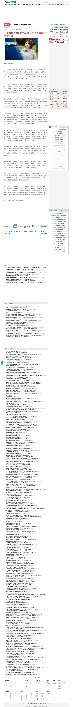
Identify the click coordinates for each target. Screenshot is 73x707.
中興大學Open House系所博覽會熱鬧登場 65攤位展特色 (19, 591)
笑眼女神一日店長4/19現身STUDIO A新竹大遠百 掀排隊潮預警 (20, 572)
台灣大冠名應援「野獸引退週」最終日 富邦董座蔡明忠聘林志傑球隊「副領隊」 (24, 516)
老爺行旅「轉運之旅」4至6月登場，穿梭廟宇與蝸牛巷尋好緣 (20, 620)
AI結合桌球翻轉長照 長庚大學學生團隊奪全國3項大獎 (18, 562)
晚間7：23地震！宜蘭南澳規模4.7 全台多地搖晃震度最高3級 (20, 477)
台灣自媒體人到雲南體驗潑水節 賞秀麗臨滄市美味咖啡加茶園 (20, 317)
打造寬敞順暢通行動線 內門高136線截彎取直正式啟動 (18, 565)
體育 (42, 4)
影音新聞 (7, 691)
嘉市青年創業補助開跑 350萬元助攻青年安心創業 (17, 507)
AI (38, 231)
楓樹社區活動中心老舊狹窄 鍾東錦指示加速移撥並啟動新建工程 (20, 274)
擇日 (48, 685)
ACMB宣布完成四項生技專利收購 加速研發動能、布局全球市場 (20, 484)
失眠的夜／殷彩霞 (10, 403)
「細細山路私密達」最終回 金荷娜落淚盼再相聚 (62, 139)
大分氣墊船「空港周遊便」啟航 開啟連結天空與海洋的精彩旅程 (20, 456)
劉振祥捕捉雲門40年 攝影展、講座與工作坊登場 (17, 356)
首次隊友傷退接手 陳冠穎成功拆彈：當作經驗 (61, 141)
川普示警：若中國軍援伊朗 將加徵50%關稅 (61, 166)
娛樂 (39, 4)
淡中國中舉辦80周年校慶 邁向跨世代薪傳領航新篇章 (18, 464)
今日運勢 (55, 24)
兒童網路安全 (40, 703)
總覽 (37, 693)
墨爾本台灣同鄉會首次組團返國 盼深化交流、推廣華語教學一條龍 (21, 476)
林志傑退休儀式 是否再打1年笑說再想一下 (61, 129)
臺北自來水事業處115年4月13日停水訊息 (15, 555)
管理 (37, 698)
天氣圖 (59, 688)
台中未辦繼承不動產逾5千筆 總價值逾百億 (15, 567)
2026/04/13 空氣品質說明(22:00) (59, 215)
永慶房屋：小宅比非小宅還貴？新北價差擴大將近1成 (18, 542)
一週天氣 (59, 683)
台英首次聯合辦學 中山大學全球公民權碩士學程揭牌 (18, 597)
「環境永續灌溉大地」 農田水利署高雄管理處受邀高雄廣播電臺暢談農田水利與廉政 (25, 627)
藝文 (42, 695)
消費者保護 (35, 703)
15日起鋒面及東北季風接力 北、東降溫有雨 (16, 482)
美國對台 (42, 231)
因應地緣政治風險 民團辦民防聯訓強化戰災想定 (62, 137)
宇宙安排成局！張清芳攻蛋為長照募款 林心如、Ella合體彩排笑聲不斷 (22, 661)
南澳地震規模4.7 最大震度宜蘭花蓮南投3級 (16, 443)
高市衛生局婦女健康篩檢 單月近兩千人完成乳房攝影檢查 (19, 666)
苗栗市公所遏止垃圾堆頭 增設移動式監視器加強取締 (18, 593)
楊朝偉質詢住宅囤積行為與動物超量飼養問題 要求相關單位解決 (20, 387)
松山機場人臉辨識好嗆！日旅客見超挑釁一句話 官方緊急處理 (20, 315)
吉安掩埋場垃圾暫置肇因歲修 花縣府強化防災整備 (17, 430)
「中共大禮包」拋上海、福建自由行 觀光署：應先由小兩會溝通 (20, 327)
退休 (17, 231)
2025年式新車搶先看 (58, 42)
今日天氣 (51, 27)
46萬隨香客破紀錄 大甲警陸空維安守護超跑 (16, 576)
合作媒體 (60, 2)
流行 (15, 688)
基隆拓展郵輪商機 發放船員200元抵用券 (15, 473)
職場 (27, 4)
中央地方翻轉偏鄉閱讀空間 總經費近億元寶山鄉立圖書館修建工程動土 (22, 364)
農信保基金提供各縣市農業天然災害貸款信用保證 (17, 536)
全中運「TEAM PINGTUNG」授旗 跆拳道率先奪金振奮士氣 (19, 531)
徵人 (49, 703)
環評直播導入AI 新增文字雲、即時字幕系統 (16, 432)
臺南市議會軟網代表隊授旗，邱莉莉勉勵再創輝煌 (17, 610)
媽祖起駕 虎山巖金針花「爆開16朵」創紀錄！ (61, 217)
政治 (12, 4)
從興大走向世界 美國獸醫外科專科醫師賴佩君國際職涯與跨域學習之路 (22, 460)
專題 (9, 4)
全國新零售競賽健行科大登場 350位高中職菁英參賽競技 (19, 664)
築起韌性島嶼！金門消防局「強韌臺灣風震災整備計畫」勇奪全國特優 (22, 596)
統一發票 (54, 683)
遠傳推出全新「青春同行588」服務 (14, 447)
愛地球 (42, 698)
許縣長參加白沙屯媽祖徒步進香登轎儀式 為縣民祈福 (18, 645)
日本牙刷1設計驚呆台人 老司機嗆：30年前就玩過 (17, 377)
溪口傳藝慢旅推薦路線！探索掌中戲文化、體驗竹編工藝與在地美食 (21, 450)
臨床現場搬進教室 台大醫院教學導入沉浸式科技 (17, 434)
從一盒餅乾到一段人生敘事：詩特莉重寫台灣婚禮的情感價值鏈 (20, 416)
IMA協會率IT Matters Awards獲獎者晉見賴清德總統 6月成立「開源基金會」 (23, 425)
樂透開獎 (66, 27)
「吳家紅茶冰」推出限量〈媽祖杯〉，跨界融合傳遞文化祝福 (20, 607)
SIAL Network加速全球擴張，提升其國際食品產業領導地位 (19, 503)
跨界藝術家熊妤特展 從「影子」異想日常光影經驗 (17, 451)
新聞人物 (27, 680)
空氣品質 (56, 27)
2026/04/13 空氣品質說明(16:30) (13, 546)
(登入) (67, 2)
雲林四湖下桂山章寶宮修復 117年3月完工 (15, 529)
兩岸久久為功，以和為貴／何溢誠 (59, 221)
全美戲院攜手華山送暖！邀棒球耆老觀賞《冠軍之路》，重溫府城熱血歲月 (23, 646)
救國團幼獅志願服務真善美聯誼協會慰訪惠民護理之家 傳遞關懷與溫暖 (22, 458)
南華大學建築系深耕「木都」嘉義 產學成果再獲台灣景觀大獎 (20, 515)
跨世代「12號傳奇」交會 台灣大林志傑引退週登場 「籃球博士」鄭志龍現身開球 (24, 614)
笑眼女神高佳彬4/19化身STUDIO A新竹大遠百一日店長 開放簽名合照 (22, 609)
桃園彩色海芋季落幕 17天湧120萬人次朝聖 (15, 559)
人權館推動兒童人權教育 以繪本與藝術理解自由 (17, 547)
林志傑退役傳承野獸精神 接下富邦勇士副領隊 (61, 131)
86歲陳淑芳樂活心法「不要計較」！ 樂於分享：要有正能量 (19, 269)
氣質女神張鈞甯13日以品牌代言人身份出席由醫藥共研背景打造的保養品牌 (23, 615)
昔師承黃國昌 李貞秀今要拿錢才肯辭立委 (15, 370)
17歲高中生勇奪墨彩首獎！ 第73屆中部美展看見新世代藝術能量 (20, 277)
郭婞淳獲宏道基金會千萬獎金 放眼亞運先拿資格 (17, 275)
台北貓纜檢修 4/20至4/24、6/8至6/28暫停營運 (16, 502)
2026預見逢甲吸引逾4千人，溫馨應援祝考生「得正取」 (18, 463)
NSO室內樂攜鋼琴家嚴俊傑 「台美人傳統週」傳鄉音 (18, 638)
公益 (42, 696)
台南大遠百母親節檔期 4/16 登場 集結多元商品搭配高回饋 (19, 580)
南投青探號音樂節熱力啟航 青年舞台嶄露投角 (16, 365)
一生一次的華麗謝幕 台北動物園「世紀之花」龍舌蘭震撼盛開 (20, 669)
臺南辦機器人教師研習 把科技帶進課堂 (15, 601)
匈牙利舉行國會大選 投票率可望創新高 (60, 154)
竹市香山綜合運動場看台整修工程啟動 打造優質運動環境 (19, 469)
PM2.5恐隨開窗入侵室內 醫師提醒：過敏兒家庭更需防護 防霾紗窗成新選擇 (23, 667)
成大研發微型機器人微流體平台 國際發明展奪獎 (17, 497)
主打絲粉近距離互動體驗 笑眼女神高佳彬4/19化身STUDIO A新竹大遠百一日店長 (24, 658)
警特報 (64, 682)
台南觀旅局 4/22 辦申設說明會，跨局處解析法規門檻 (18, 573)
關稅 (33, 231)
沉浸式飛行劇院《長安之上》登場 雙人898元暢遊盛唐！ (19, 336)
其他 (15, 695)
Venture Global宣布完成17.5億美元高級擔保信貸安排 (18, 619)
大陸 (67, 4)
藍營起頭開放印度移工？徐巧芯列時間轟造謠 (61, 168)
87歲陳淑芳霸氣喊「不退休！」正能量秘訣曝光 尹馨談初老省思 (20, 272)
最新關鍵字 (49, 693)
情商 (15, 683)
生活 (45, 4)
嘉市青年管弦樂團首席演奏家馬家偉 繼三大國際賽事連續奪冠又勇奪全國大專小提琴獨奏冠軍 (27, 489)
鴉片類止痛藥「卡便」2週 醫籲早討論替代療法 (16, 537)
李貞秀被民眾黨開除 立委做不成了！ (14, 513)
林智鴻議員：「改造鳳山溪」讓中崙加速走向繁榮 (62, 233)
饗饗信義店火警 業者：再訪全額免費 (14, 351)
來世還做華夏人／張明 (11, 396)
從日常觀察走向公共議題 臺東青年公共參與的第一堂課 (18, 533)
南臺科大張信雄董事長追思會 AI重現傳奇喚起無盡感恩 (18, 279)
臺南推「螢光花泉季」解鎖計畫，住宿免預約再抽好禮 (18, 636)
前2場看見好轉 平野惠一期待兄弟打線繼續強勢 (62, 145)
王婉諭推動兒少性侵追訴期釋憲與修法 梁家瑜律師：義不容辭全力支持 (22, 411)
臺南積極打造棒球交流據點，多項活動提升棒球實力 (17, 632)
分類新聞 (7, 680)
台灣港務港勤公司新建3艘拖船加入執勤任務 (16, 378)
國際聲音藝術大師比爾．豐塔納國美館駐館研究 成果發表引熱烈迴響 (21, 674)
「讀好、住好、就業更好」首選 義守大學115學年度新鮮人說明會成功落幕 (23, 401)
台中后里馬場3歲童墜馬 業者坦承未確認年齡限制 (17, 511)
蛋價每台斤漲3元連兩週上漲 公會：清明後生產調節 (17, 455)
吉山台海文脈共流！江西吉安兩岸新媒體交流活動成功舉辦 (19, 367)
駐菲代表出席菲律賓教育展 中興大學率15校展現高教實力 (19, 495)
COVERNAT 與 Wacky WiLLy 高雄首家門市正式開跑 (18, 662)
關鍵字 (48, 691)
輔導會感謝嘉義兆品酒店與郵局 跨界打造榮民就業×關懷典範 (20, 314)
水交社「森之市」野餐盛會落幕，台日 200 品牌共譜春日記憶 (20, 653)
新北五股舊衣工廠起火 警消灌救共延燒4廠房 (61, 135)
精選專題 (38, 682)
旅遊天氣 (59, 685)
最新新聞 (53, 210)
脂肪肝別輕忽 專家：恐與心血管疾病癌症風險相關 (17, 606)
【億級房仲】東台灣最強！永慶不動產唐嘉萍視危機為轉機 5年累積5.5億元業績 (24, 282)
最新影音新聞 (64, 210)
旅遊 (55, 4)
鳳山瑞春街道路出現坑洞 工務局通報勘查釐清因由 (17, 560)
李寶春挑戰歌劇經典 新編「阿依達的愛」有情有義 (17, 435)
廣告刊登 (31, 703)
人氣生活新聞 (64, 126)
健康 (36, 4)
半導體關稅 (24, 231)
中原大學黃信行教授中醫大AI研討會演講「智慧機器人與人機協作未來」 (22, 481)
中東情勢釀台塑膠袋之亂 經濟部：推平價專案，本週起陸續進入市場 (21, 320)
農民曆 (51, 24)
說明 (64, 2)
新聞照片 (23, 691)
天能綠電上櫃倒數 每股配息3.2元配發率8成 (16, 604)
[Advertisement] (26, 246)
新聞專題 (38, 680)
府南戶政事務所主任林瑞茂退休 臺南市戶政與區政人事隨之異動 (20, 280)
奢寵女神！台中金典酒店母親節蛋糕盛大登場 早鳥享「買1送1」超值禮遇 (22, 575)
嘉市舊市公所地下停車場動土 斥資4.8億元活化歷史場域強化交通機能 (21, 526)
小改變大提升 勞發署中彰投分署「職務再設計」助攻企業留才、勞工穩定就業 (23, 332)
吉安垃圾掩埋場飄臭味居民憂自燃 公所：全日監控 (17, 490)
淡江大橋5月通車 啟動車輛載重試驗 (14, 521)
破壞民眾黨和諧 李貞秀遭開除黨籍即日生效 (16, 625)
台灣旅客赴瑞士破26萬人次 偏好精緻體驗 (15, 518)
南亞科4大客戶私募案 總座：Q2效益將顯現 (16, 628)
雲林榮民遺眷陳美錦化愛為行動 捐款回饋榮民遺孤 (17, 310)
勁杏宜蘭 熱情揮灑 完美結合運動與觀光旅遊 (16, 362)
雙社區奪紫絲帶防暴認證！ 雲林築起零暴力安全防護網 (18, 578)
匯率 (36, 231)
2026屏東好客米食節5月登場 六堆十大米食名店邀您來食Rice (20, 568)
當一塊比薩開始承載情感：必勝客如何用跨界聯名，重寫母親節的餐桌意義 (23, 335)
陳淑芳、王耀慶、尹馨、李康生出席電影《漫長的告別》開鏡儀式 (21, 271)
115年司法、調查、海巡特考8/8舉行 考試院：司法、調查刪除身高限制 (22, 659)
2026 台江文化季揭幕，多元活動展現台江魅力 (16, 557)
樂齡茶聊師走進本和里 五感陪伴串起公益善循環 (17, 612)
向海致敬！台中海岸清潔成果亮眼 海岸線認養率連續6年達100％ (20, 640)
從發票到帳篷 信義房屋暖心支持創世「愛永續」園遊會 (18, 549)
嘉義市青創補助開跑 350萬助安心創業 (14, 670)
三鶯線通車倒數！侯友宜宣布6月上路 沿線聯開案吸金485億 (19, 544)
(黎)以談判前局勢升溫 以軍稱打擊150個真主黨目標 (22, 24)
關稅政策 (29, 231)
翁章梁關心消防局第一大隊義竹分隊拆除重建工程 (17, 602)
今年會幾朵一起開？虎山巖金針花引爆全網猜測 (62, 150)
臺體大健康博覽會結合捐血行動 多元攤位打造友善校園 (18, 523)
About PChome (45, 703)
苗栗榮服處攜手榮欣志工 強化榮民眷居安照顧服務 (17, 466)
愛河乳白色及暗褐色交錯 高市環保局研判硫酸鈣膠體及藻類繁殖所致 (21, 328)
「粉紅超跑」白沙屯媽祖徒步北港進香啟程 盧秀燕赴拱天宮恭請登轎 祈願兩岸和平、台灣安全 (27, 630)
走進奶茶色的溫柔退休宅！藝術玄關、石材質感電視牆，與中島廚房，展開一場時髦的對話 (26, 267)
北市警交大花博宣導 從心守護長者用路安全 (16, 400)
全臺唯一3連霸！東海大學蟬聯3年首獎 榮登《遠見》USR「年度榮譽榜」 (22, 382)
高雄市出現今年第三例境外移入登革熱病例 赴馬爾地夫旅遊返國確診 (21, 372)
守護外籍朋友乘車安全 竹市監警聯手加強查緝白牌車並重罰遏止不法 (21, 471)
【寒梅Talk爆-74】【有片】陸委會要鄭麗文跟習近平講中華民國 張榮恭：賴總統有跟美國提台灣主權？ (29, 594)
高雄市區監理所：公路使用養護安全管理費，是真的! (18, 323)
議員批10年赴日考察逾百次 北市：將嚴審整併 (16, 468)
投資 (37, 696)
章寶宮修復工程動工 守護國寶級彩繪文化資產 (16, 499)
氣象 (59, 680)
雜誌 (58, 4)
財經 (18, 4)
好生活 (42, 693)
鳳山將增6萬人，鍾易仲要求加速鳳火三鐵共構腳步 (17, 492)
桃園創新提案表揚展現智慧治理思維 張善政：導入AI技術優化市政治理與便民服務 (24, 648)
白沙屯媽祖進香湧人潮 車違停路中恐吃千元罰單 (17, 445)
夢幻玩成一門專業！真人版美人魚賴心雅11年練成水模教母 (19, 651)
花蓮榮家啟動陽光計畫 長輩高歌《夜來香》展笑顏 (17, 359)
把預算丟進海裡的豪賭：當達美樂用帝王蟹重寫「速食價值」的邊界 (21, 588)
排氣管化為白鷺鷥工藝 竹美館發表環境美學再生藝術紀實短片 (20, 369)
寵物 (15, 682)
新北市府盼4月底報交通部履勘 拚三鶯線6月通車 (17, 429)
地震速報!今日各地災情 (58, 39)
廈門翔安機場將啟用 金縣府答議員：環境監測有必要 (18, 440)
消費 (52, 4)
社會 (15, 4)
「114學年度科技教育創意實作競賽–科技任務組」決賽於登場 (20, 563)
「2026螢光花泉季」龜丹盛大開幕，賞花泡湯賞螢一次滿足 (19, 570)
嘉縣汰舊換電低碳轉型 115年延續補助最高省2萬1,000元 (19, 583)
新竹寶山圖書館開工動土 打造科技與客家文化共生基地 (18, 453)
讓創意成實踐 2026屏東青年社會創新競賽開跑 (16, 385)
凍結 (14, 231)
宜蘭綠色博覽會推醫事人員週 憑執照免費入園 (16, 438)
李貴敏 (10, 231)
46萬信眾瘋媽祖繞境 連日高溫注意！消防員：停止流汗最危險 (20, 649)
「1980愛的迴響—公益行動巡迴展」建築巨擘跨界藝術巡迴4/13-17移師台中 (23, 333)
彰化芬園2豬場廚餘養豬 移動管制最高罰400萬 (62, 237)
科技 (21, 4)
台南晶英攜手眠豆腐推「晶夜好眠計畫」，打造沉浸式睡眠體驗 (20, 581)
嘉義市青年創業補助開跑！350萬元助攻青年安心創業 (18, 520)
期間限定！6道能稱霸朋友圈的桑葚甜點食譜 (16, 487)
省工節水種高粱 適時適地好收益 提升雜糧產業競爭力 (18, 599)
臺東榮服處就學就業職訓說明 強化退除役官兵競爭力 (18, 306)
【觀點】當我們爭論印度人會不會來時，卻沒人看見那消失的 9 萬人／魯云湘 (23, 633)
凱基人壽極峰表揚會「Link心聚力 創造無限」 (16, 622)
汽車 (61, 4)
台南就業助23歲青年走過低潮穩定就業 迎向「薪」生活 (18, 589)
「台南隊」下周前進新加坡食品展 (13, 374)
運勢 (30, 4)
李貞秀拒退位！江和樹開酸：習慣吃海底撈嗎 (16, 641)
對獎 (54, 680)
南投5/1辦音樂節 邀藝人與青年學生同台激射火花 (17, 500)
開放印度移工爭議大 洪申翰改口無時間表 (15, 437)
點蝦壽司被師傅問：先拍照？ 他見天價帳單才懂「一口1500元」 (20, 330)
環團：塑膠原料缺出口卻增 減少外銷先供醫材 (16, 550)
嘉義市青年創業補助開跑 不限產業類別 (15, 534)
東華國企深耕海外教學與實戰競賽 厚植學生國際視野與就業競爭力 (21, 461)
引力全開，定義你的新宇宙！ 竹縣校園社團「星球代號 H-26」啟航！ (22, 357)
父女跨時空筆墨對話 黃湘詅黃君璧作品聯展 (16, 541)
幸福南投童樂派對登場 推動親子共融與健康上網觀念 (18, 656)
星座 (33, 4)
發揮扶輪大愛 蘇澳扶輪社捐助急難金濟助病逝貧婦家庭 (18, 672)
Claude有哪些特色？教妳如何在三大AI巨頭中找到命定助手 (19, 510)
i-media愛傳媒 (18, 29)
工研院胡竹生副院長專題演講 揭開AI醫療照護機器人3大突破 (19, 552)
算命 (48, 682)
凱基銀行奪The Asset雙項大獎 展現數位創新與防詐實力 (18, 479)
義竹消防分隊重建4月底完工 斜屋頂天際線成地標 (17, 554)
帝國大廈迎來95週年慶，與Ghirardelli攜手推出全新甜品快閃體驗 (20, 486)
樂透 (53, 682)
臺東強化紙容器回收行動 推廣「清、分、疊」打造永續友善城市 (20, 539)
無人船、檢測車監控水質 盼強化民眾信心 (15, 654)
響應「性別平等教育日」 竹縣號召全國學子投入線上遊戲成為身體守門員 (22, 354)
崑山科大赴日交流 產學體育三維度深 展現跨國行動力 (18, 448)
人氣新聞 (53, 127)
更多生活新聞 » (44, 233)
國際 (24, 4)
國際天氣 (59, 686)
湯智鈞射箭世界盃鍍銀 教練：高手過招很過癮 (61, 160)
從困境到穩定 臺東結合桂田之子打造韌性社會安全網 (18, 528)
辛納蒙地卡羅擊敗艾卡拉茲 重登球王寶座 (60, 156)
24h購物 (52, 2)
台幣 (20, 231)
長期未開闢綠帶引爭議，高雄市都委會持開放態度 (17, 586)
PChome (56, 2)
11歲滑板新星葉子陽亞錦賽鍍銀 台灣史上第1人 (62, 148)
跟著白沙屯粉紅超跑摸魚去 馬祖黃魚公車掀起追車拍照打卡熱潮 (20, 319)
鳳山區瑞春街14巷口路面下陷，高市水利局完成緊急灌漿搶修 (20, 442)
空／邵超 (8, 395)
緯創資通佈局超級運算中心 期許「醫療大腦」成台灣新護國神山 (20, 505)
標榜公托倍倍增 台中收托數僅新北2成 (14, 524)
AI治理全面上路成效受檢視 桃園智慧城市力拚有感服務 (18, 427)
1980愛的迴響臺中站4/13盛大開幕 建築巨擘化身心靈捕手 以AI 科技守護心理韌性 (24, 375)
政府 (64, 4)
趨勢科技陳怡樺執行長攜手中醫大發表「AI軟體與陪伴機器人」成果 (21, 474)
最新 (5, 682)
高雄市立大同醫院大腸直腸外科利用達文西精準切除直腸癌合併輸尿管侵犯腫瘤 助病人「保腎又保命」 (29, 508)
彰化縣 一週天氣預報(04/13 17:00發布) (15, 494)
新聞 (5, 26)
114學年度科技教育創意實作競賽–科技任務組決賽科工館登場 (20, 643)
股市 (49, 2)
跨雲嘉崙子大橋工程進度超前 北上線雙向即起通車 (17, 623)
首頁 (6, 4)
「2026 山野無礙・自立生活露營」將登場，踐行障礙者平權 (19, 635)
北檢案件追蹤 (62, 24)
